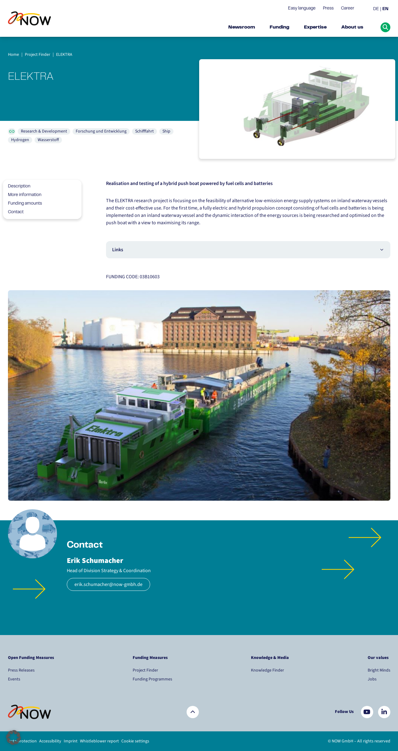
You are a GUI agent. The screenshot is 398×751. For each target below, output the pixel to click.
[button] (13, 737)
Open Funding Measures (31, 658)
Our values (378, 658)
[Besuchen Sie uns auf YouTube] (367, 712)
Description (16, 186)
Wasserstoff (48, 140)
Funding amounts (22, 203)
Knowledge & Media (270, 658)
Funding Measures (150, 658)
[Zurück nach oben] (193, 712)
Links (248, 249)
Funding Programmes (152, 679)
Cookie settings (135, 741)
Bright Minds (379, 670)
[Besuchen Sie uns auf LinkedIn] (384, 712)
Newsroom (241, 27)
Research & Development (44, 131)
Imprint (71, 741)
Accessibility (50, 741)
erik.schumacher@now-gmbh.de (108, 584)
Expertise (315, 27)
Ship (166, 131)
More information (22, 195)
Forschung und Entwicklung (101, 131)
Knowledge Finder (267, 670)
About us (352, 27)
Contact (13, 212)
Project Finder (145, 670)
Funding (279, 27)
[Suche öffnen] (385, 27)
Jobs (372, 679)
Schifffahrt (144, 131)
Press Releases (21, 670)
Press (328, 8)
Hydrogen (20, 140)
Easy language (302, 8)
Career (347, 8)
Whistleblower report (99, 741)
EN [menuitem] (385, 9)
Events (14, 679)
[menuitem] (377, 9)
